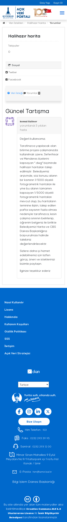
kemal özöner (28, 121)
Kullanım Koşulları (16, 324)
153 (45, 429)
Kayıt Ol (58, 2)
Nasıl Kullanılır (14, 302)
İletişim (9, 346)
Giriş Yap (45, 2)
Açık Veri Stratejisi (17, 353)
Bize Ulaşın (34, 421)
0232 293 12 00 (41, 446)
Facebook (13, 79)
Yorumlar (55, 22)
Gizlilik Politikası (15, 331)
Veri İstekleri (16, 22)
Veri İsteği (15, 93)
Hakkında (11, 317)
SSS (7, 338)
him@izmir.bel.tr (42, 471)
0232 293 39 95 (40, 438)
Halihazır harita (36, 22)
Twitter (11, 72)
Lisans (8, 309)
